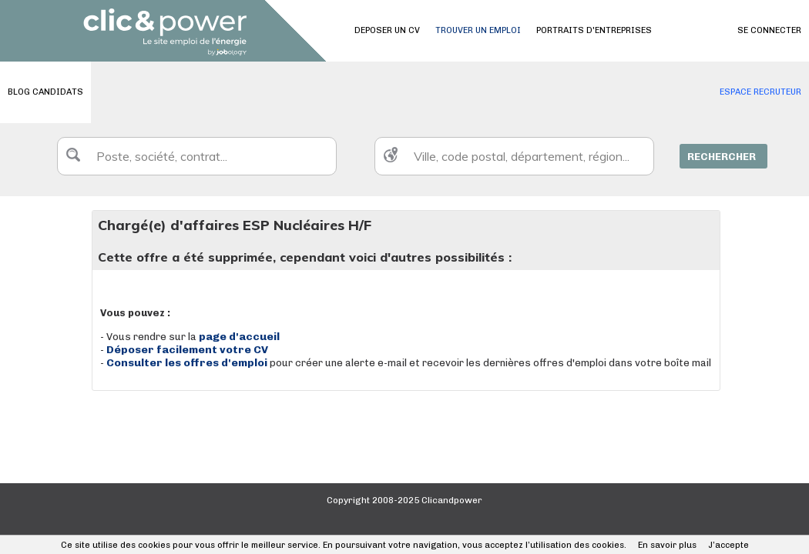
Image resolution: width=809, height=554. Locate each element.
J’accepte (728, 545)
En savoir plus (667, 545)
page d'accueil (239, 336)
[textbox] (197, 156)
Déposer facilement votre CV (187, 349)
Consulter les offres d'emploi (188, 362)
